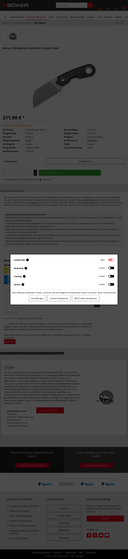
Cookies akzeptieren (59, 298)
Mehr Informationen (107, 292)
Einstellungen (37, 298)
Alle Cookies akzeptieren (85, 298)
